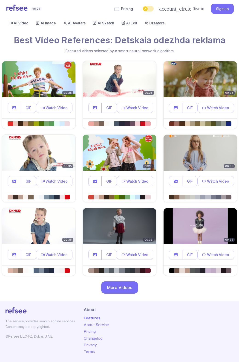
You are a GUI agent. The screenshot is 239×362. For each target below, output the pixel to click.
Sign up (222, 8)
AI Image (46, 23)
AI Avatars (74, 23)
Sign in (181, 9)
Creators (154, 23)
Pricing (124, 9)
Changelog (93, 338)
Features (92, 318)
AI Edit (129, 23)
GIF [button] (28, 107)
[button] (14, 108)
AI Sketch (103, 23)
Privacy (90, 345)
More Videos (119, 287)
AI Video (19, 23)
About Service (96, 324)
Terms (89, 351)
